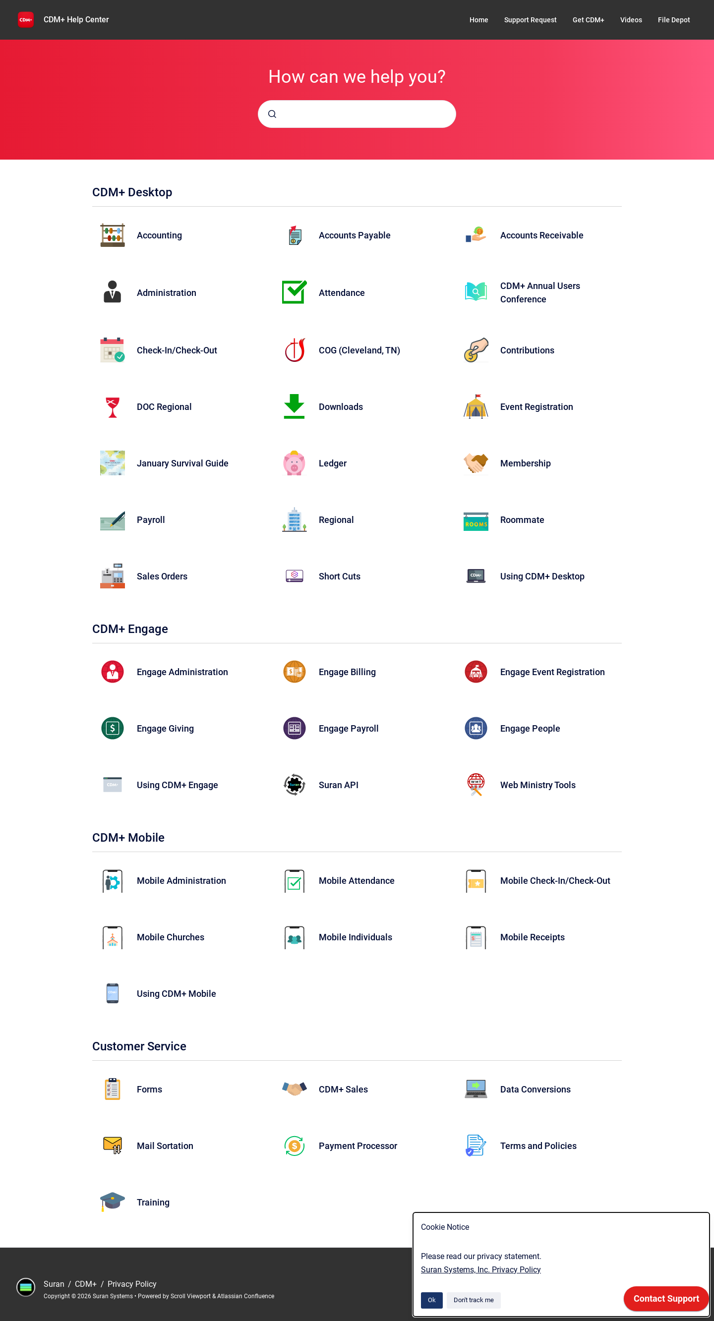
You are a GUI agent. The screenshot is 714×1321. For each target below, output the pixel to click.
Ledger (333, 463)
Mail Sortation (165, 1146)
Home (479, 20)
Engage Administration (182, 672)
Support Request (530, 20)
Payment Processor (358, 1146)
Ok (432, 1300)
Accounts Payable (355, 235)
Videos (631, 20)
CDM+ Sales (343, 1089)
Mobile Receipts (532, 937)
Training (153, 1202)
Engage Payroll (349, 728)
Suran (55, 1284)
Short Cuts (339, 576)
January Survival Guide (183, 463)
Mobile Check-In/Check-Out (555, 880)
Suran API (338, 785)
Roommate (522, 520)
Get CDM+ (588, 20)
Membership (525, 463)
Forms (149, 1089)
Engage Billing (347, 672)
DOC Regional (164, 407)
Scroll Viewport (191, 1296)
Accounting (159, 235)
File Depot (674, 20)
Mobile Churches (170, 937)
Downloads (341, 407)
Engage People (530, 728)
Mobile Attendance (357, 880)
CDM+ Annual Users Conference (540, 292)
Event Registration (536, 407)
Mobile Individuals (355, 937)
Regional (336, 520)
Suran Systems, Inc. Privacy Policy (481, 1269)
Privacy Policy (132, 1284)
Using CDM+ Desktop (542, 576)
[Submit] (272, 114)
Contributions (527, 350)
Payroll (151, 520)
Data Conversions (535, 1089)
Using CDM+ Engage (177, 785)
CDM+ (87, 1284)
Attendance (342, 292)
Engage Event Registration (552, 672)
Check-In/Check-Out (177, 350)
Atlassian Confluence (245, 1296)
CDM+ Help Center (76, 19)
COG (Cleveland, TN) (359, 350)
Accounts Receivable (542, 235)
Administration (166, 292)
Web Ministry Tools (538, 785)
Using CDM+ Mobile (176, 993)
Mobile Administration (181, 880)
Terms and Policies (538, 1146)
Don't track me (474, 1300)
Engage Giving (165, 728)
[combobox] (357, 114)
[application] (666, 1301)
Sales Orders (162, 576)
